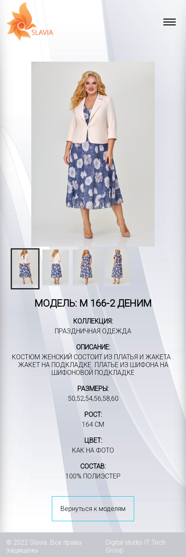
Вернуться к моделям (93, 509)
